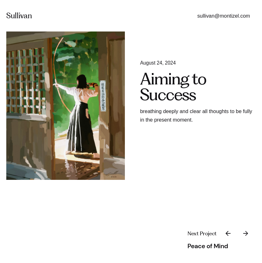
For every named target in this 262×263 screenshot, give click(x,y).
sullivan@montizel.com (223, 16)
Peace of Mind (207, 246)
